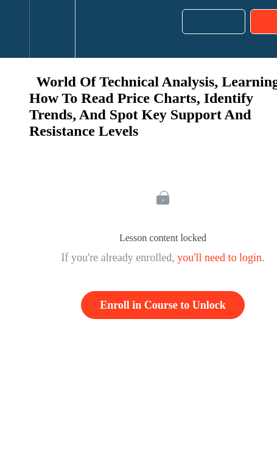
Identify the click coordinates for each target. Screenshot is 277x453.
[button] (14, 29)
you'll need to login (219, 257)
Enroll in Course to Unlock (163, 305)
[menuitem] (52, 29)
